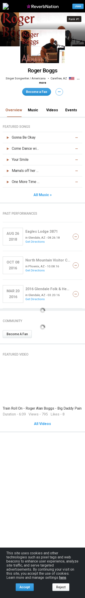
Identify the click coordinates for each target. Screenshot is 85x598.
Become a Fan (36, 92)
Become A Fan (17, 334)
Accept (24, 587)
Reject (61, 587)
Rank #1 (74, 19)
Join (78, 6)
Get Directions (35, 241)
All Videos (42, 424)
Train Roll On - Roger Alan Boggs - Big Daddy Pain (42, 408)
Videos (52, 110)
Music (33, 110)
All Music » (43, 195)
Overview (13, 110)
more (42, 82)
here (62, 577)
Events (71, 110)
